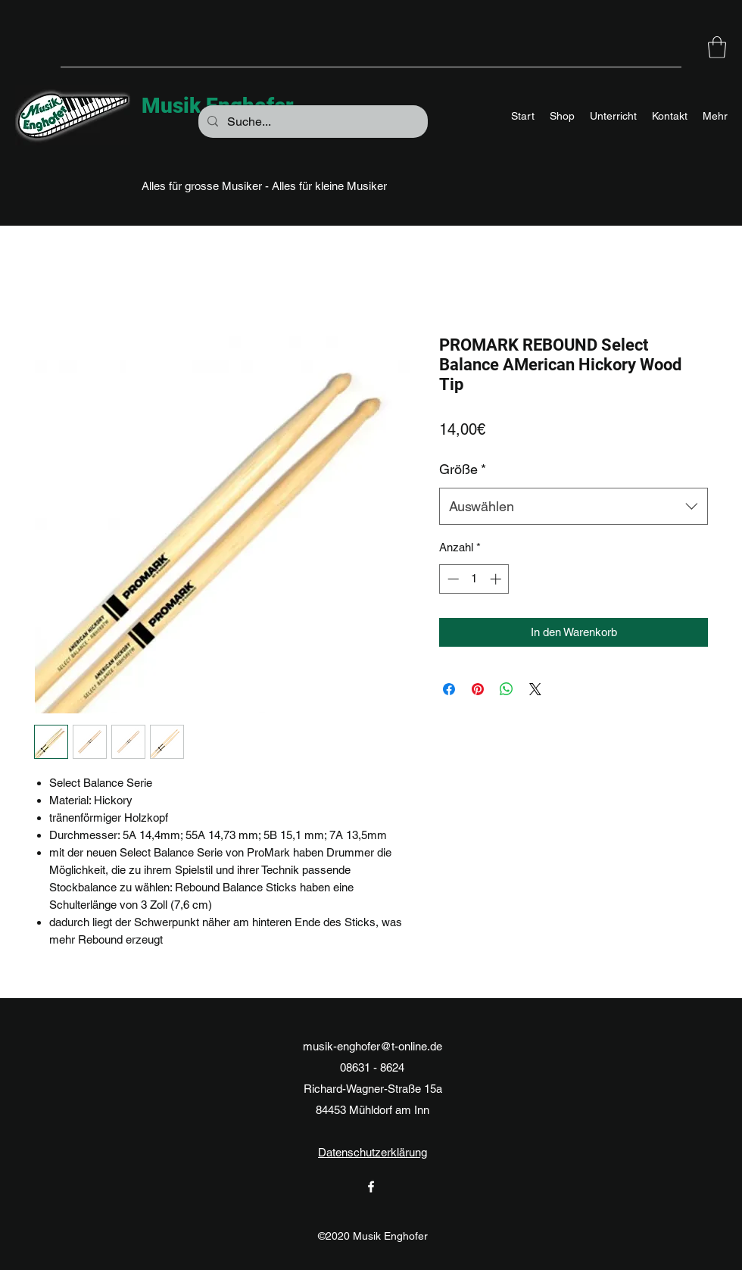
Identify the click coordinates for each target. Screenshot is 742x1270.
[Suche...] (311, 122)
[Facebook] (371, 1186)
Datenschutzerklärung (372, 1152)
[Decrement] (451, 579)
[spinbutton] (474, 579)
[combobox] (573, 507)
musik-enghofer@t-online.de (372, 1046)
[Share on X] (535, 689)
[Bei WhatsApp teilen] (506, 689)
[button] (717, 47)
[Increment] (497, 579)
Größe (462, 469)
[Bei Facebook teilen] (449, 689)
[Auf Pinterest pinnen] (478, 689)
